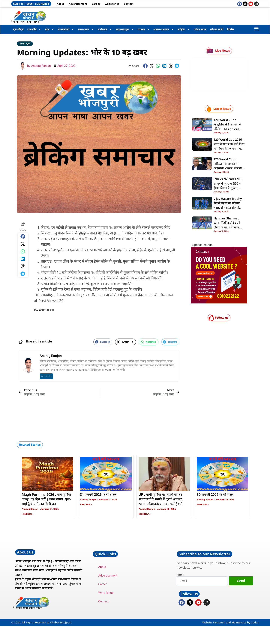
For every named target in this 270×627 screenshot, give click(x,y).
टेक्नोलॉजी (66, 29)
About (60, 3)
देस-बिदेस (18, 29)
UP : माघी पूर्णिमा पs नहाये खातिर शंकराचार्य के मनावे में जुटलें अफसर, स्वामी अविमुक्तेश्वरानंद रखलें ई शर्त (161, 499)
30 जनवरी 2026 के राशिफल (215, 495)
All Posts (46, 376)
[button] (145, 65)
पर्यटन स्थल (200, 29)
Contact (129, 3)
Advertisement (78, 3)
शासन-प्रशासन (163, 29)
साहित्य (184, 29)
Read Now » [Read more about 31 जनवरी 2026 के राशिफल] (86, 504)
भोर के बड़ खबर (47, 310)
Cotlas (255, 623)
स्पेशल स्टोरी (216, 29)
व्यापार (144, 29)
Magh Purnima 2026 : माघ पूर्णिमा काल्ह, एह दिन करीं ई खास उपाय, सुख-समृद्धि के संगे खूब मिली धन (46, 499)
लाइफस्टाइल (125, 29)
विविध (230, 29)
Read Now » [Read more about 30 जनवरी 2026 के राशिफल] (203, 504)
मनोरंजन (105, 29)
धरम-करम (86, 29)
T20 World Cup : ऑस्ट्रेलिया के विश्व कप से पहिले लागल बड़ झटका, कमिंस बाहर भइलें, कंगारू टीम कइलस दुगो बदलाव (228, 129)
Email (180, 575)
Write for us (112, 3)
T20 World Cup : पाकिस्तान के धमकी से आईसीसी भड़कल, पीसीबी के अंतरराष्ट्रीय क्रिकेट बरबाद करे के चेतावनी (229, 169)
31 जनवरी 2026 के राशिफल (98, 495)
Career (96, 3)
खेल (49, 29)
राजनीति (34, 29)
